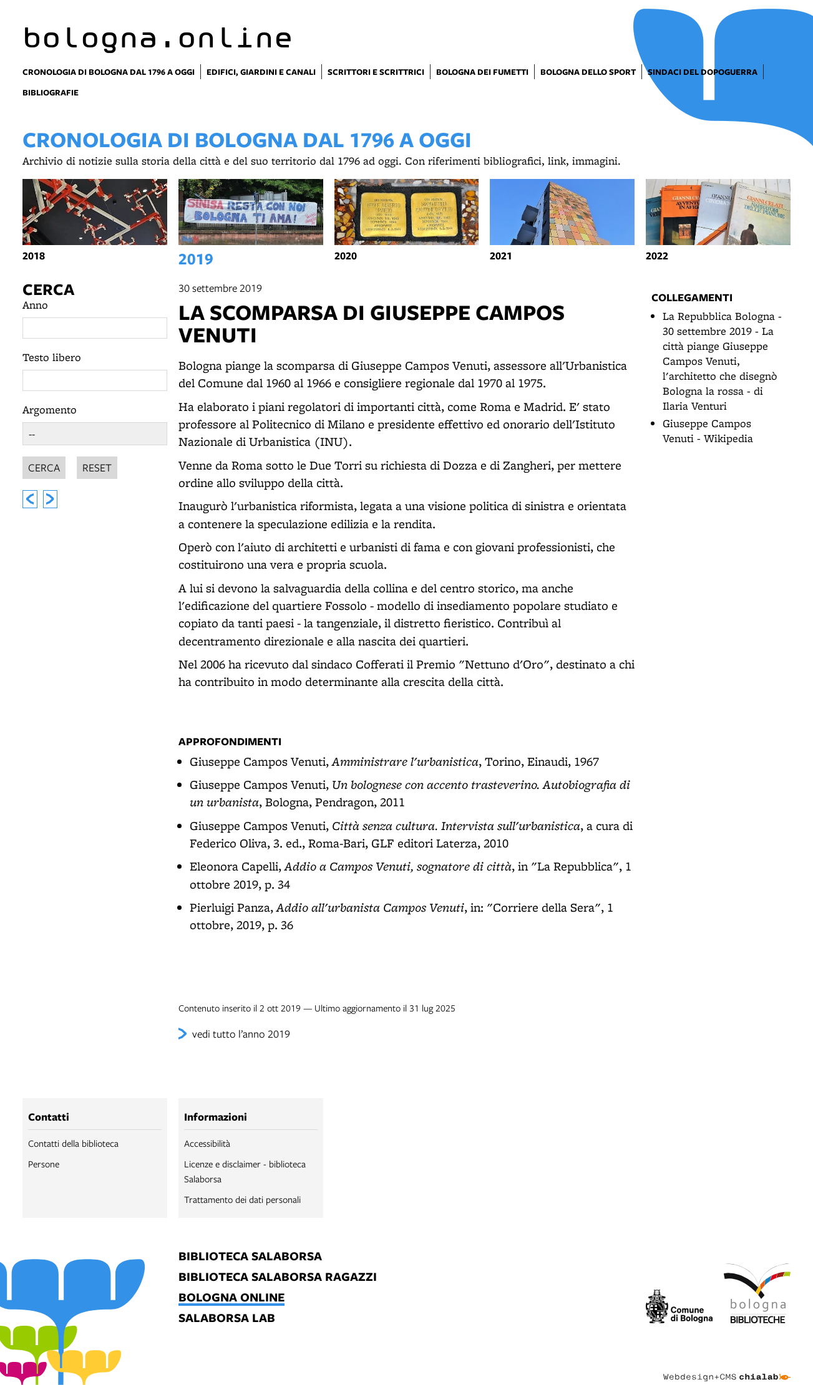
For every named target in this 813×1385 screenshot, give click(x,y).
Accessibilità (207, 1143)
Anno (35, 304)
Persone (43, 1163)
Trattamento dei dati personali (242, 1199)
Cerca (48, 289)
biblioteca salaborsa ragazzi (277, 1277)
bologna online (231, 1298)
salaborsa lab (226, 1318)
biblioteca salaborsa (250, 1257)
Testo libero (51, 357)
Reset (97, 465)
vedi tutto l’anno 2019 (241, 1033)
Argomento (49, 409)
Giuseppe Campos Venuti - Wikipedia (708, 430)
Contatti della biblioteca (73, 1143)
